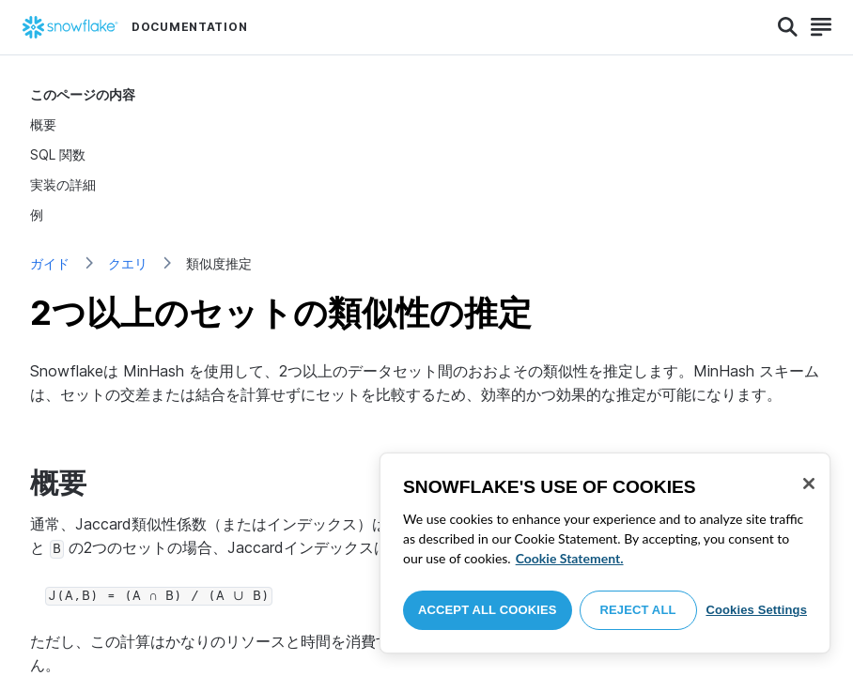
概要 (43, 124)
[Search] (788, 27)
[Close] (809, 483)
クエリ (127, 263)
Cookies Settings (756, 610)
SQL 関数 (57, 154)
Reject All (638, 610)
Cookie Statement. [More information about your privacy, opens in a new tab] (570, 558)
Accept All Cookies (487, 610)
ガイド (50, 263)
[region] (605, 553)
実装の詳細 (63, 184)
